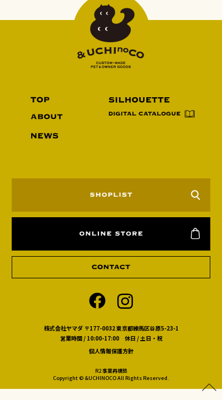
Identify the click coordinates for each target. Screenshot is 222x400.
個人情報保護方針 (111, 351)
